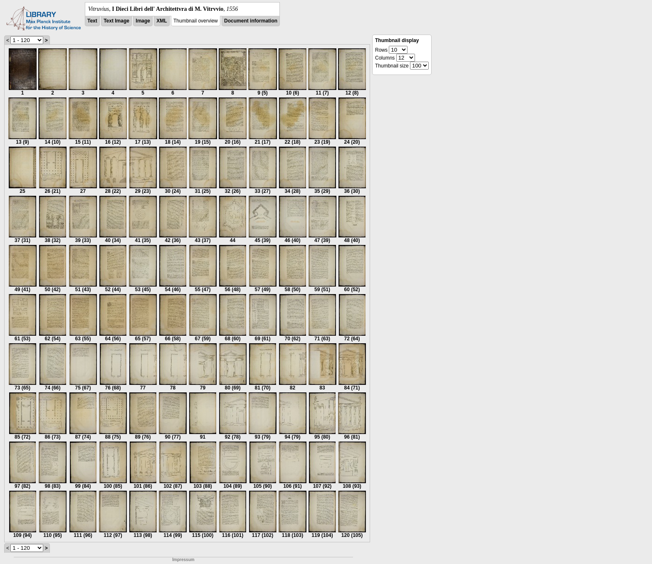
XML (161, 21)
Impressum (183, 559)
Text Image (116, 21)
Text (92, 21)
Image (143, 21)
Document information (250, 21)
